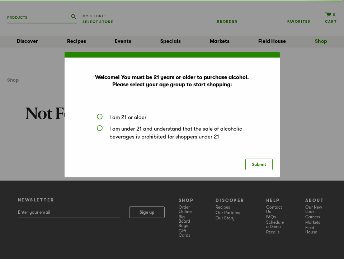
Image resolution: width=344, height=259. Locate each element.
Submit (259, 164)
